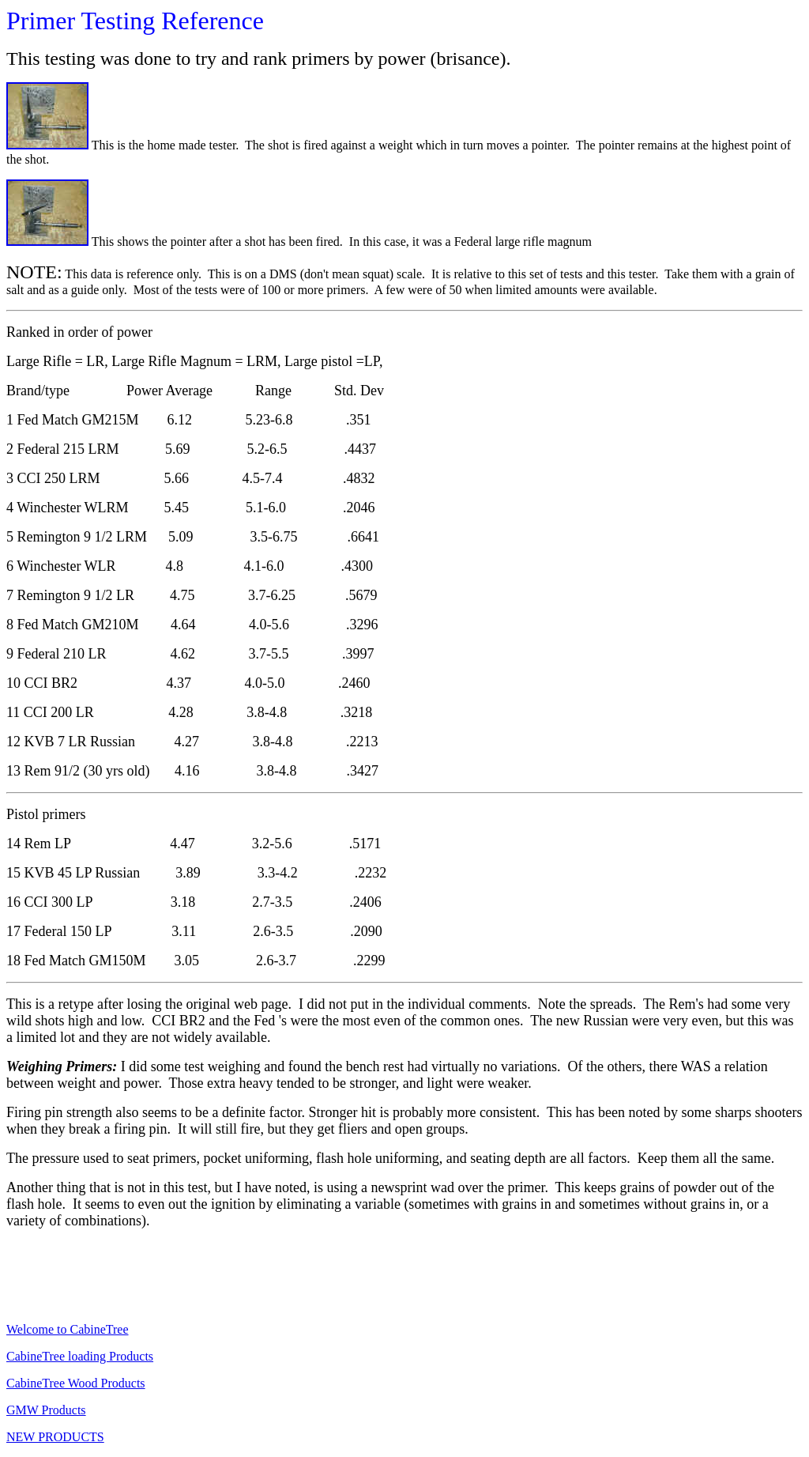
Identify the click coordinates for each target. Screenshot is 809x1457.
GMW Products (46, 1410)
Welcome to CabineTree (67, 1329)
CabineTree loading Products (79, 1356)
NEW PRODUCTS (55, 1437)
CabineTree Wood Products (75, 1383)
